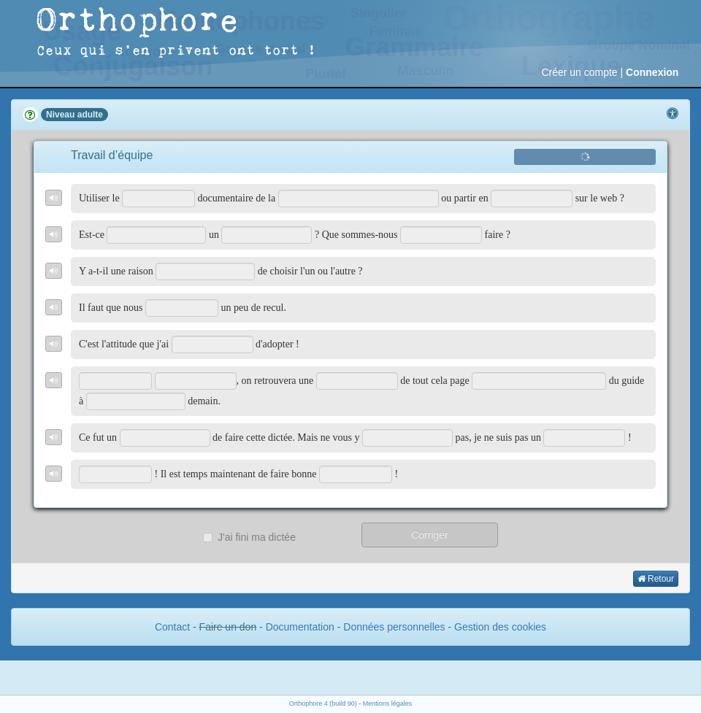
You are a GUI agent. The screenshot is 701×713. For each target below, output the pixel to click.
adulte (90, 114)
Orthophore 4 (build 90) (323, 703)
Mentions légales (388, 703)
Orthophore (138, 21)
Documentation (300, 627)
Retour (655, 579)
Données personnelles (394, 627)
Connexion (652, 72)
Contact (172, 627)
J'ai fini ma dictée (249, 537)
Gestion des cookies (500, 627)
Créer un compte (579, 72)
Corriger (429, 535)
